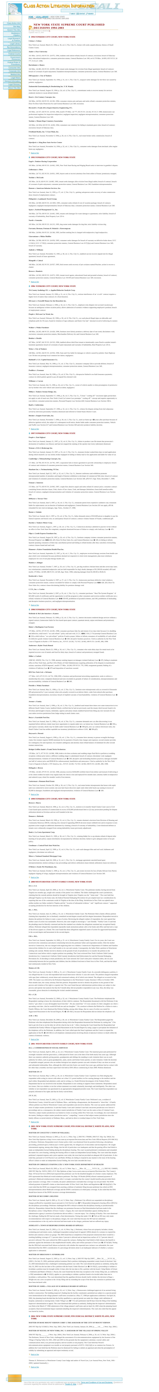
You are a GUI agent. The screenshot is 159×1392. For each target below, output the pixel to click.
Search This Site (13, 30)
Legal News (15, 78)
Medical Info (15, 74)
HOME (31, 17)
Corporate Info (14, 71)
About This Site (14, 88)
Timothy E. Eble (70, 1384)
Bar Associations (13, 47)
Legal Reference (13, 50)
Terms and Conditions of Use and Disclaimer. (97, 1382)
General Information (12, 81)
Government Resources (15, 58)
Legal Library (15, 44)
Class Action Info (13, 23)
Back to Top (35, 153)
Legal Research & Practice (14, 39)
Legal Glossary (14, 84)
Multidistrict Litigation (15, 34)
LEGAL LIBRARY (42, 17)
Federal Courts (14, 54)
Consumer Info (14, 68)
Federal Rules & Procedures (13, 63)
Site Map (16, 26)
